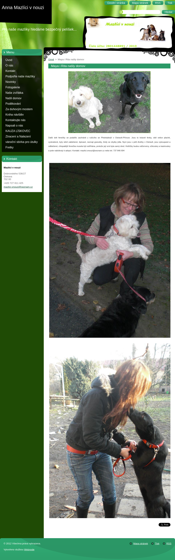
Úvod (8, 60)
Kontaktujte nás (15, 120)
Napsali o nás (14, 125)
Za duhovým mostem (19, 109)
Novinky (10, 81)
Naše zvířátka (14, 92)
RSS (168, 543)
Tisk (157, 543)
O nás (9, 65)
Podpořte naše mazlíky (20, 76)
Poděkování (13, 103)
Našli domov (13, 98)
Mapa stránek (140, 543)
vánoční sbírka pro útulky (21, 141)
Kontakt (10, 70)
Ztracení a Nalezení (18, 136)
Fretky (9, 147)
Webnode (29, 549)
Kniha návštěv (14, 114)
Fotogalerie (12, 87)
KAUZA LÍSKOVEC (17, 131)
